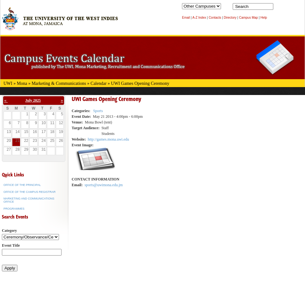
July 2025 (33, 100)
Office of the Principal (22, 185)
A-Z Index (199, 17)
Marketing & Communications (59, 83)
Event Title (11, 245)
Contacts (215, 17)
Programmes (13, 208)
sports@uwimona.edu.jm (104, 185)
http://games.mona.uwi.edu (108, 139)
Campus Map (248, 17)
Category (9, 230)
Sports (98, 111)
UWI (7, 83)
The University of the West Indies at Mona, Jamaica (60, 21)
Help (264, 17)
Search (279, 8)
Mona (22, 83)
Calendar (99, 83)
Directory (230, 17)
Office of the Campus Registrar (29, 191)
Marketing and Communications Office (28, 200)
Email (186, 17)
